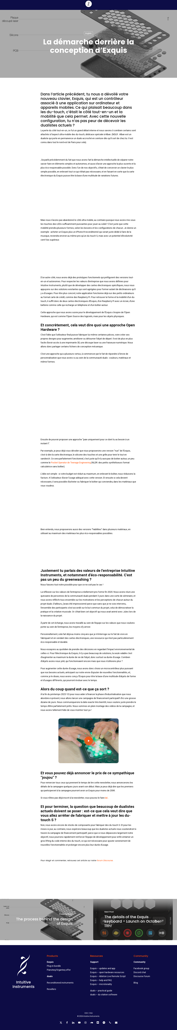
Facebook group (141, 968)
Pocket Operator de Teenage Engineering (71, 462)
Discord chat (140, 972)
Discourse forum (142, 976)
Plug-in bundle (54, 966)
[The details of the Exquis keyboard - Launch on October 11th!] (133, 919)
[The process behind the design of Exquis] (44, 919)
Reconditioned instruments (60, 982)
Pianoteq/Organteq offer (59, 970)
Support (94, 962)
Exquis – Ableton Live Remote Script (108, 976)
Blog (136, 982)
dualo (50, 976)
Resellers (51, 989)
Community (139, 962)
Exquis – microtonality (101, 984)
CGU (91, 1013)
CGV (86, 1013)
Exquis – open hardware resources (107, 972)
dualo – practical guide (101, 990)
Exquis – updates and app (102, 968)
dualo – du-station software (103, 994)
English (88, 33)
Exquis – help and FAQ (101, 980)
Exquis (50, 962)
